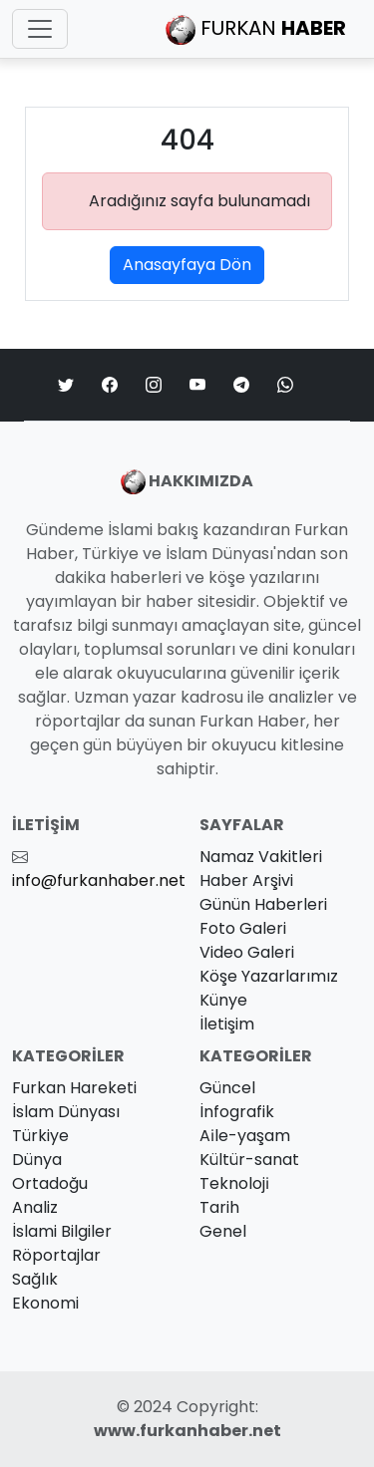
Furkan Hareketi (74, 1087)
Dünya (37, 1159)
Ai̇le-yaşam (244, 1135)
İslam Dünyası (66, 1111)
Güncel (227, 1087)
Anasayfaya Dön (187, 264)
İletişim (226, 1024)
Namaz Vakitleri (260, 856)
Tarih (219, 1207)
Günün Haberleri (263, 904)
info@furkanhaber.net (99, 880)
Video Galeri (246, 952)
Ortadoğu (50, 1183)
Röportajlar (56, 1255)
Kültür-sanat (249, 1159)
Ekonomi (45, 1303)
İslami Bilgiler (62, 1231)
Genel (222, 1231)
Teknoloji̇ (234, 1183)
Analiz (35, 1207)
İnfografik (236, 1111)
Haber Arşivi (246, 880)
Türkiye (40, 1135)
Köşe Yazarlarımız (268, 976)
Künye (223, 1000)
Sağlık (35, 1279)
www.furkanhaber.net (187, 1430)
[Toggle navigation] (40, 29)
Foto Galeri (242, 928)
